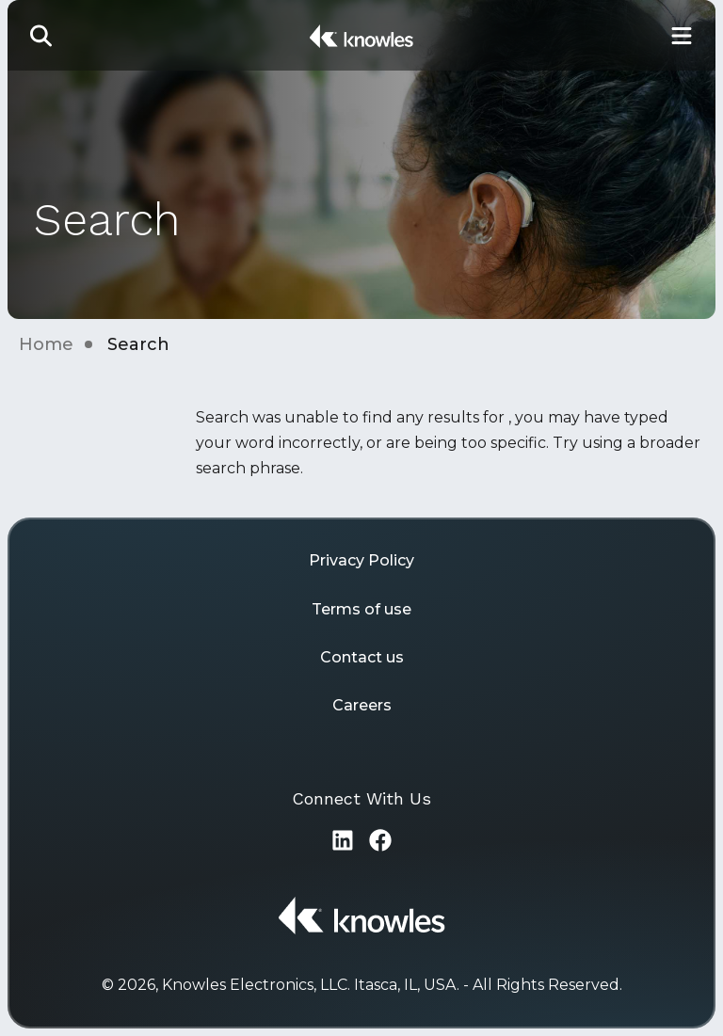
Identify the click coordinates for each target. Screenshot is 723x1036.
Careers (362, 705)
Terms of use (361, 609)
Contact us (362, 657)
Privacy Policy (361, 560)
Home (46, 344)
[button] (41, 35)
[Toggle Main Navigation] (681, 35)
